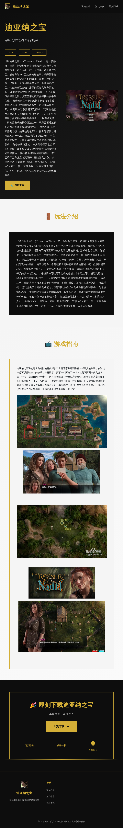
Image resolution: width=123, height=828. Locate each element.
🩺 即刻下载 (17, 185)
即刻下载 (113, 6)
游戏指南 (99, 6)
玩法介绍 (86, 6)
